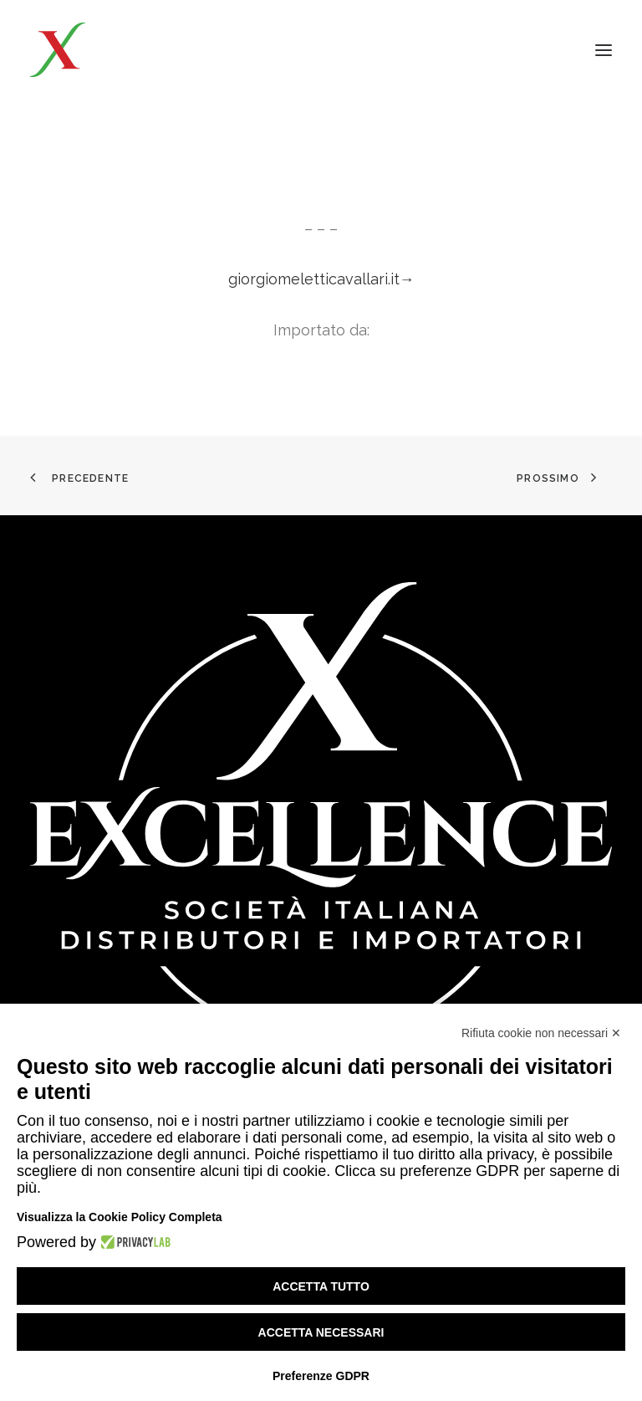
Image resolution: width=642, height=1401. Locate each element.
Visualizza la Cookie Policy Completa (119, 1217)
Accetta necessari (321, 1332)
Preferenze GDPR (321, 1376)
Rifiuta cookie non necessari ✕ (541, 1033)
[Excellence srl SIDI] (127, 50)
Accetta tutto (321, 1286)
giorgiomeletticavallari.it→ (321, 279)
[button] (603, 50)
